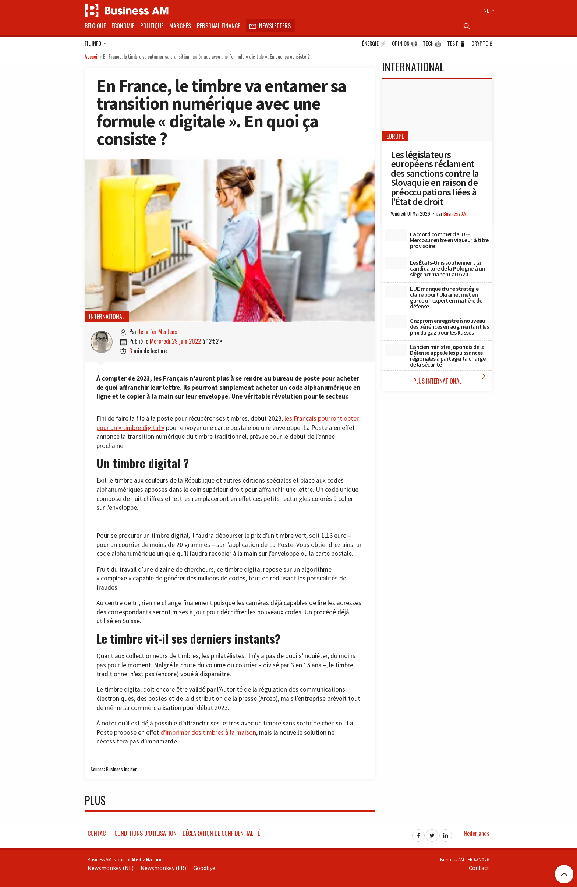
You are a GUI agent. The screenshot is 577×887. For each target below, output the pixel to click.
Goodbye (204, 868)
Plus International (451, 378)
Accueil (91, 56)
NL (488, 10)
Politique (151, 25)
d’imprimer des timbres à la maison (208, 732)
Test (456, 43)
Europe (395, 136)
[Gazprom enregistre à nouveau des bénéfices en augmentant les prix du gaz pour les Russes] (396, 321)
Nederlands (476, 833)
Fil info (95, 43)
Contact (98, 833)
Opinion (404, 43)
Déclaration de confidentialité (221, 833)
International (106, 316)
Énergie (374, 43)
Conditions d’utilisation (145, 833)
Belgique (95, 25)
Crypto (481, 43)
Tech (432, 43)
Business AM (455, 213)
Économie (122, 25)
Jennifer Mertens (157, 331)
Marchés (180, 25)
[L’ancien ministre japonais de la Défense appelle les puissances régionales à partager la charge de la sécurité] (396, 350)
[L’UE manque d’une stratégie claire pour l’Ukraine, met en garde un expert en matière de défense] (396, 292)
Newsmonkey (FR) (163, 868)
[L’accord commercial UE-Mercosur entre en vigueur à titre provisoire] (396, 235)
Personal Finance (218, 25)
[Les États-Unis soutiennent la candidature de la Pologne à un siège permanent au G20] (396, 263)
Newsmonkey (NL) (111, 868)
